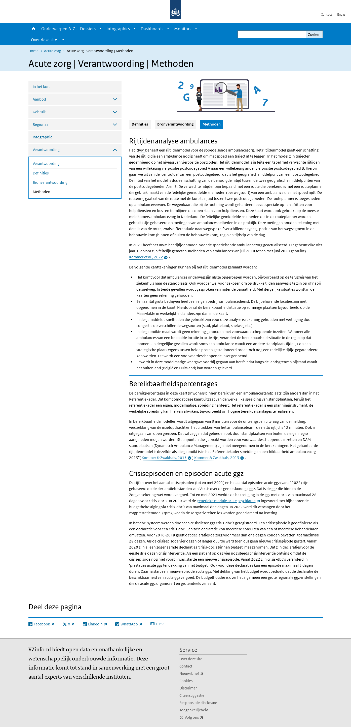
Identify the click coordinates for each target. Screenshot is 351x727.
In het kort (41, 86)
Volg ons (205, 717)
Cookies (185, 680)
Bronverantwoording (50, 182)
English (342, 14)
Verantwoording (46, 163)
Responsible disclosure (198, 702)
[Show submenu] (100, 28)
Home (33, 28)
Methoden (55, 191)
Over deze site (190, 658)
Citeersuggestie (191, 695)
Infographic (42, 137)
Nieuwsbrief (202, 674)
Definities (41, 173)
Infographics (118, 29)
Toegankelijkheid (193, 710)
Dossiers (88, 29)
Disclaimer (188, 688)
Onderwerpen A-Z (58, 29)
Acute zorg (52, 50)
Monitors (182, 29)
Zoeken (314, 34)
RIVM (140, 150)
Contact (326, 14)
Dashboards (152, 29)
